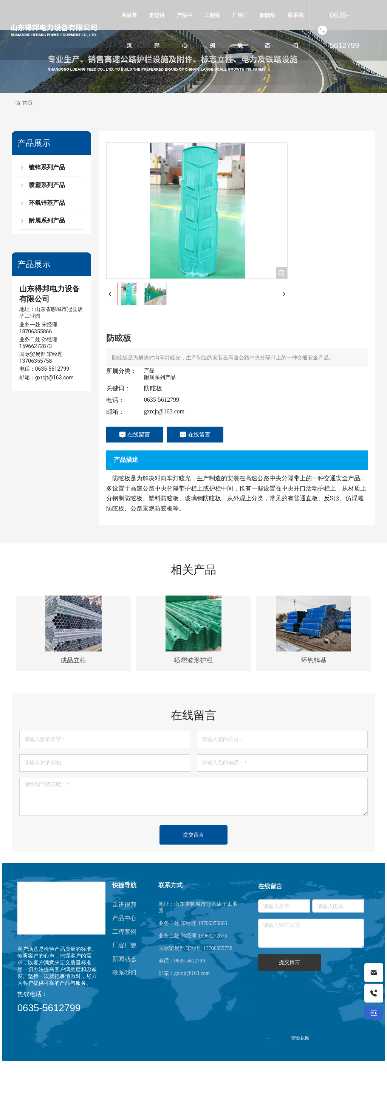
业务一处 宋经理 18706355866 (192, 923)
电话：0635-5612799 (44, 369)
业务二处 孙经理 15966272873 (192, 936)
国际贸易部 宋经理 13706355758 (195, 948)
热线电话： (32, 994)
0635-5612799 (344, 30)
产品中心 (124, 918)
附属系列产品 (160, 377)
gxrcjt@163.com (164, 411)
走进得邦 (124, 904)
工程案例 (124, 931)
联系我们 (124, 972)
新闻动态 (124, 959)
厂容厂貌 (124, 945)
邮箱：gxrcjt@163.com (46, 377)
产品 (149, 370)
